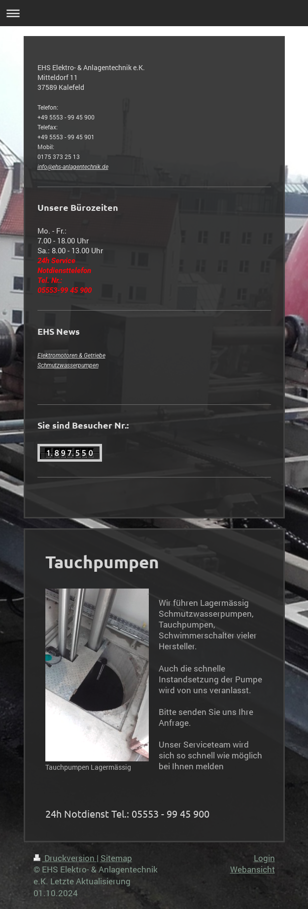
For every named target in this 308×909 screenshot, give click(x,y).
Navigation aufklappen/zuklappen (154, 13)
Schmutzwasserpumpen (68, 365)
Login (264, 858)
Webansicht (252, 869)
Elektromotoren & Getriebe (71, 355)
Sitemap (116, 858)
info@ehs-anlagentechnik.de (72, 166)
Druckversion (65, 858)
